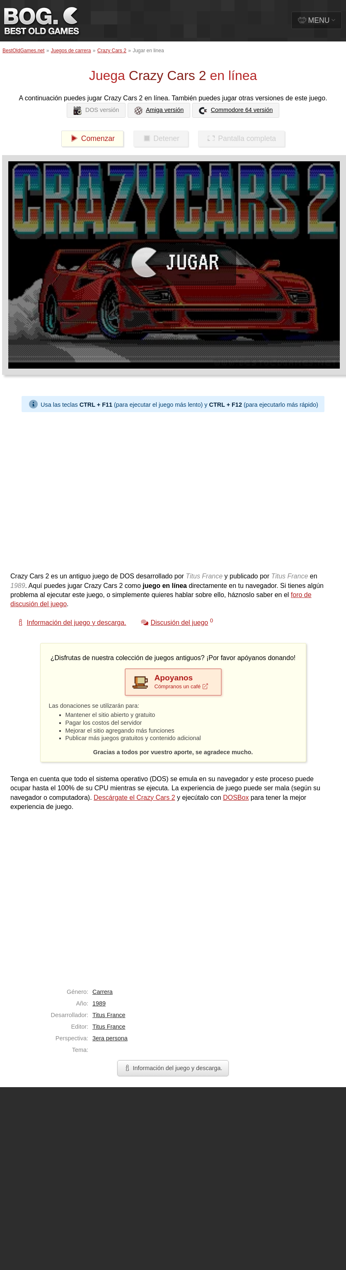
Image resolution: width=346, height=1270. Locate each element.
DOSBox (236, 797)
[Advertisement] (77, 490)
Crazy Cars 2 (111, 50)
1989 (99, 1003)
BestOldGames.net (23, 50)
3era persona (110, 1038)
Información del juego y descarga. (173, 1068)
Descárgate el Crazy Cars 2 (134, 797)
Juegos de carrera (71, 50)
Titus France (108, 1015)
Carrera (102, 991)
